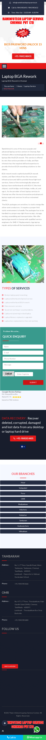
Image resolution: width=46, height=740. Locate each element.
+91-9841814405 (23, 438)
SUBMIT (33, 382)
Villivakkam (23, 531)
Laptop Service (30, 86)
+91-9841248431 (23, 56)
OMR (23, 499)
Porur (23, 493)
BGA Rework (9, 89)
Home (19, 86)
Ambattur (23, 515)
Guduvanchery (23, 526)
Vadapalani (23, 488)
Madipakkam (23, 504)
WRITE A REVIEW (9, 666)
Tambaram (23, 520)
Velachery (23, 510)
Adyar (23, 482)
